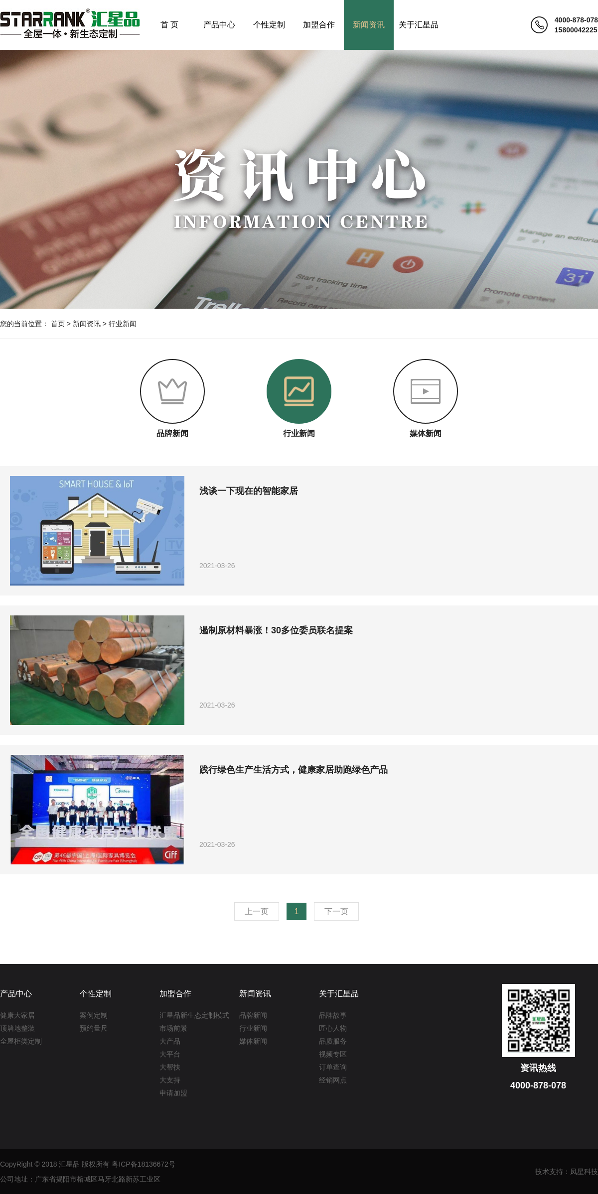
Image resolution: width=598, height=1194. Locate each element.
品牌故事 (333, 1015)
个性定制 (269, 24)
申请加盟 (173, 1093)
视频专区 (333, 1054)
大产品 (169, 1041)
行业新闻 (123, 324)
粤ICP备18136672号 (143, 1164)
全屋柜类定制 (21, 1041)
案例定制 (94, 1015)
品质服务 (333, 1041)
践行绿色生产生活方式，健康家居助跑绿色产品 (293, 770)
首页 (58, 324)
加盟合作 (319, 24)
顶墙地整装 (17, 1028)
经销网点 (333, 1080)
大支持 (169, 1080)
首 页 (169, 24)
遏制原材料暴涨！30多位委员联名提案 (276, 630)
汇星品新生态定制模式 (194, 1015)
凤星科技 (584, 1172)
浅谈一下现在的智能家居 (248, 491)
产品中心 (219, 24)
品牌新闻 (253, 1015)
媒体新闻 (253, 1041)
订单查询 (333, 1067)
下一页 (336, 911)
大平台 (169, 1054)
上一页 (257, 911)
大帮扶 (169, 1067)
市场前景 (173, 1028)
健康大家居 (17, 1015)
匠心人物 (333, 1028)
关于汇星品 (419, 24)
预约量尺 (94, 1028)
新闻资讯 (369, 24)
